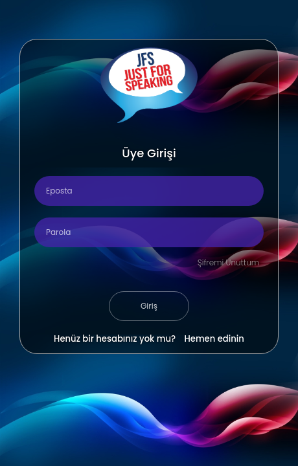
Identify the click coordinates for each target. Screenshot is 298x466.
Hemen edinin (214, 339)
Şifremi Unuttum (228, 262)
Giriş (149, 305)
